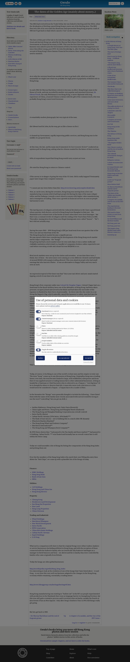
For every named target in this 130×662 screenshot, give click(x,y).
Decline (40, 358)
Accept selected (64, 358)
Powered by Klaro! (88, 362)
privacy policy (55, 306)
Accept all (88, 358)
